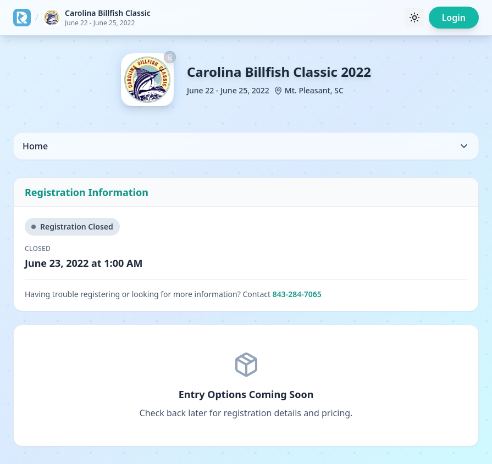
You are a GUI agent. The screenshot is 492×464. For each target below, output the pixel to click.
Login (454, 18)
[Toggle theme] (414, 17)
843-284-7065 (297, 294)
